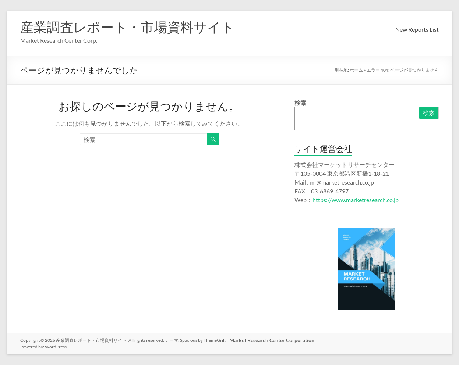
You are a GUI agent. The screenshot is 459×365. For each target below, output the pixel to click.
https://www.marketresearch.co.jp (356, 199)
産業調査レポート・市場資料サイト (127, 27)
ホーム (356, 70)
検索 (300, 102)
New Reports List (417, 29)
